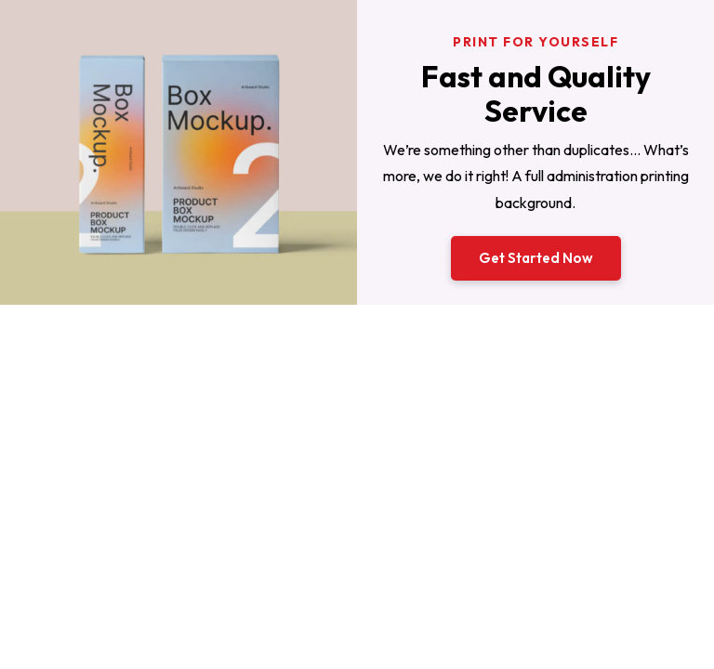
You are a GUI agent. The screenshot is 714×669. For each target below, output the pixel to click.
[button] (536, 258)
